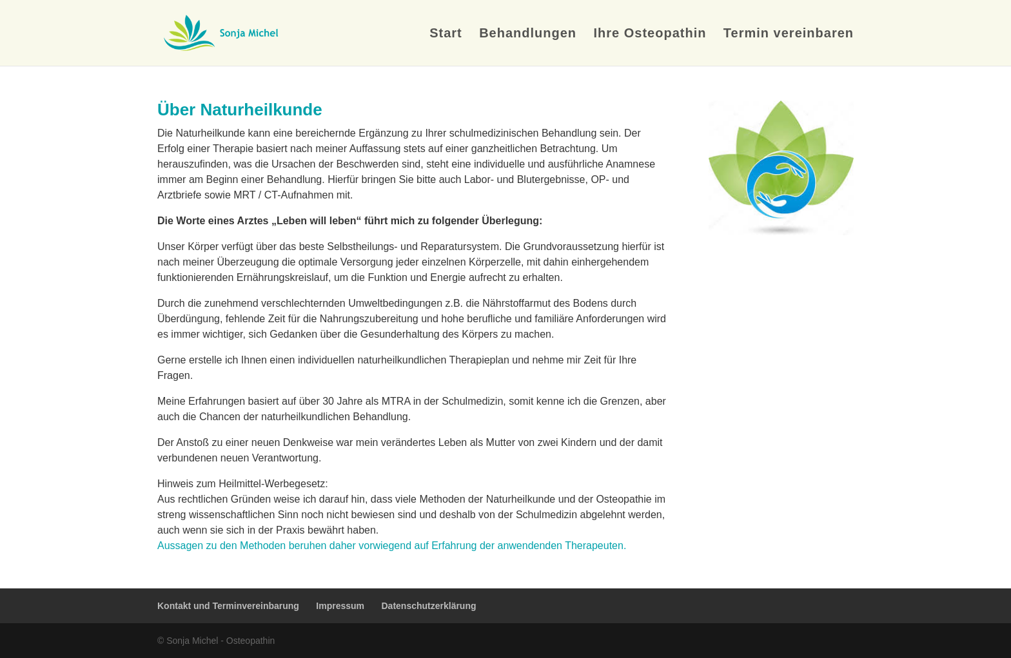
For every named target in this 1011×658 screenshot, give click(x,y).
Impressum (340, 606)
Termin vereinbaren (788, 34)
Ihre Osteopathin (650, 34)
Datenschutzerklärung (428, 606)
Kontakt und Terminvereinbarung (228, 606)
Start (445, 34)
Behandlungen (527, 34)
